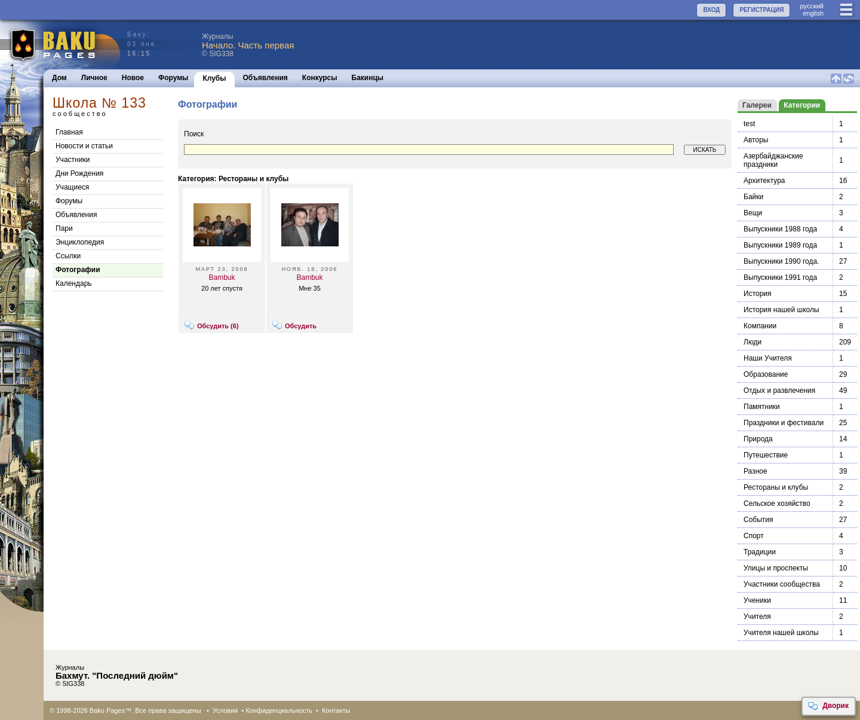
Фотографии (78, 270)
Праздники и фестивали (784, 423)
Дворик (828, 706)
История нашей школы (781, 310)
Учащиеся (72, 187)
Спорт (754, 536)
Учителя (757, 616)
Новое (133, 78)
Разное (755, 471)
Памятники (762, 406)
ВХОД (711, 10)
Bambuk (221, 277)
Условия (225, 710)
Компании (760, 326)
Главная (69, 132)
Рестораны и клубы (776, 487)
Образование (766, 374)
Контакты (336, 710)
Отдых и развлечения (779, 390)
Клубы (214, 78)
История (758, 293)
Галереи (757, 105)
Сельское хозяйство (777, 503)
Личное (94, 78)
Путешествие (766, 455)
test (749, 124)
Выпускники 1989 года (780, 245)
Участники (73, 159)
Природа (758, 439)
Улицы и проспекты (776, 568)
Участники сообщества (782, 584)
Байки (753, 197)
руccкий (812, 6)
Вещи (753, 213)
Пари (64, 228)
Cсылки (68, 256)
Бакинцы (368, 78)
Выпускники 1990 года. (781, 261)
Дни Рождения (79, 173)
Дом (59, 78)
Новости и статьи (84, 146)
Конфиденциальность (278, 710)
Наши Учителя (768, 358)
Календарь (74, 283)
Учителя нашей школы (781, 633)
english (813, 13)
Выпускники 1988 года (780, 229)
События (758, 519)
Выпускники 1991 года (780, 277)
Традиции (760, 552)
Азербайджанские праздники (773, 160)
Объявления (265, 78)
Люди (752, 342)
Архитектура (764, 180)
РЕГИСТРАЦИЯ (761, 10)
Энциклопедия (80, 242)
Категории (802, 105)
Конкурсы (319, 78)
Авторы (756, 140)
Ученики (757, 600)
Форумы (173, 78)
